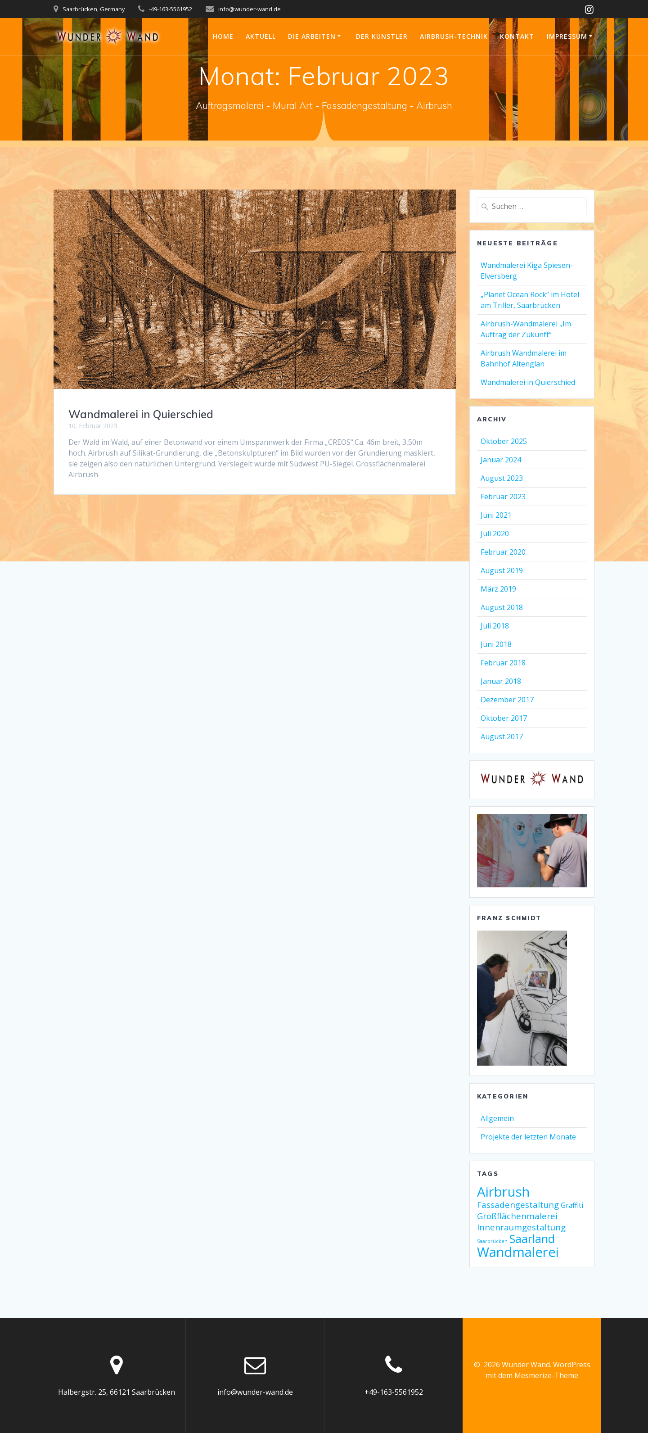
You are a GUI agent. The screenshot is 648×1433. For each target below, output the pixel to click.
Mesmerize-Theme (546, 1375)
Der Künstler (382, 36)
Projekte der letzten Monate (528, 1137)
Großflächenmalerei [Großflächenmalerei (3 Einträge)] (517, 1215)
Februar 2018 (503, 663)
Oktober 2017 (504, 718)
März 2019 (498, 589)
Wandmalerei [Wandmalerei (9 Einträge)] (518, 1252)
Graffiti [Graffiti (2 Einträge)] (572, 1205)
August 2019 (502, 570)
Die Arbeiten (312, 36)
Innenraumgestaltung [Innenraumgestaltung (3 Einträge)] (521, 1227)
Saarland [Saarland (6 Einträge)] (532, 1238)
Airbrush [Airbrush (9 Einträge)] (503, 1192)
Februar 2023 (503, 497)
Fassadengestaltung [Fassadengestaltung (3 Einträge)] (518, 1204)
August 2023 (502, 478)
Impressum (567, 36)
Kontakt (517, 36)
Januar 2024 (501, 460)
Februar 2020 (503, 552)
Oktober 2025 (504, 441)
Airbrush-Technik (454, 36)
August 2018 (502, 607)
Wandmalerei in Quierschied (140, 414)
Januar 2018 (501, 681)
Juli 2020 (495, 533)
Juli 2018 (495, 626)
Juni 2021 (496, 515)
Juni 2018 (496, 644)
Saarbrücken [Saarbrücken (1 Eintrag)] (492, 1241)
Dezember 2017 (507, 700)
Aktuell (261, 36)
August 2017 (502, 736)
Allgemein (497, 1118)
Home (223, 36)
